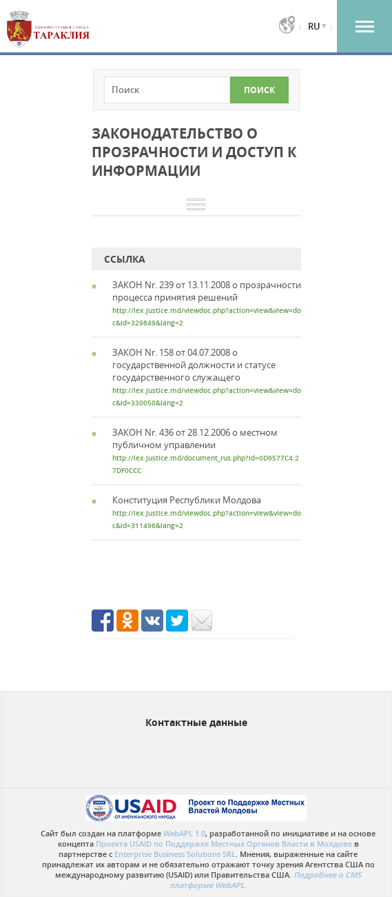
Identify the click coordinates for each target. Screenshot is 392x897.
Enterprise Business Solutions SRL (175, 854)
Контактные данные (196, 722)
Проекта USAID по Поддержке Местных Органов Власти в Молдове (224, 843)
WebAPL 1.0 (184, 833)
